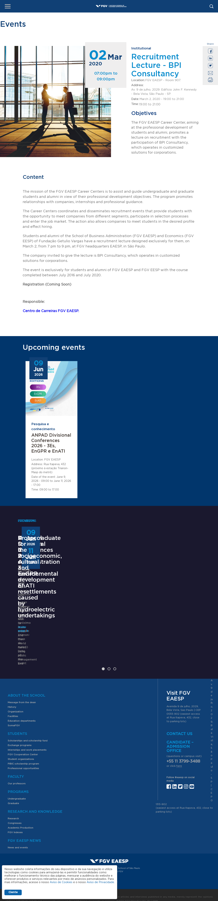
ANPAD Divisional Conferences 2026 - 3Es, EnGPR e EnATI (51, 443)
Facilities (13, 708)
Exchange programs (19, 737)
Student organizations (21, 751)
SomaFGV (14, 717)
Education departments (22, 713)
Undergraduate (17, 791)
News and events (18, 840)
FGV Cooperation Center (23, 746)
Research (13, 810)
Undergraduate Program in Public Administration (43, 599)
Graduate (13, 795)
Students (17, 726)
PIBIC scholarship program (23, 756)
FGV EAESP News (24, 833)
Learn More (26, 641)
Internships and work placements (27, 742)
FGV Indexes (15, 824)
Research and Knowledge (35, 804)
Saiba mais (90, 647)
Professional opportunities (23, 760)
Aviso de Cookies (61, 882)
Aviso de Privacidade (100, 882)
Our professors (17, 775)
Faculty (16, 769)
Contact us (179, 726)
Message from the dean (22, 694)
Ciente (13, 892)
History (12, 699)
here (179, 758)
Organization (15, 704)
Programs (18, 784)
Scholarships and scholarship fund (27, 733)
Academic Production (20, 820)
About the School (26, 687)
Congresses (15, 815)
